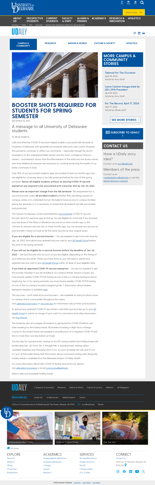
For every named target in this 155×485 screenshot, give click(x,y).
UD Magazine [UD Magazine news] (123, 387)
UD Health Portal (80, 240)
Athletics (134, 18)
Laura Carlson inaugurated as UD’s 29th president (122, 88)
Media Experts (69, 397)
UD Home (15, 25)
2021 (31, 25)
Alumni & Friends (83, 19)
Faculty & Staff (67, 19)
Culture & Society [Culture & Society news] (104, 43)
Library (46, 469)
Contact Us (121, 458)
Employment (12, 472)
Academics (99, 18)
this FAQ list (21, 317)
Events (82, 397)
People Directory (87, 462)
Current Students (52, 19)
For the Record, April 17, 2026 (122, 103)
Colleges (47, 465)
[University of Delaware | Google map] (126, 465)
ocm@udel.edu (125, 163)
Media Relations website (116, 181)
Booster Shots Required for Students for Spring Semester (65, 25)
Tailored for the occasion (120, 72)
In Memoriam (52, 397)
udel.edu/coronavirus (26, 303)
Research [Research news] (50, 43)
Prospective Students (35, 19)
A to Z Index (85, 472)
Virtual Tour (12, 469)
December (39, 25)
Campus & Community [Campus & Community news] (23, 44)
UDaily (24, 25)
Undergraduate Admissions (54, 458)
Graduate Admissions (52, 462)
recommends (65, 213)
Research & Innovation (117, 19)
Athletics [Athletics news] (131, 43)
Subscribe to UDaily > (123, 134)
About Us (11, 458)
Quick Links (131, 12)
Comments (77, 482)
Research (47, 472)
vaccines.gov (47, 303)
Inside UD (38, 397)
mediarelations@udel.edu (116, 177)
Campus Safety (86, 469)
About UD (17, 19)
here (45, 289)
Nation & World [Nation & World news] (77, 43)
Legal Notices (86, 482)
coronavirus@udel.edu (57, 368)
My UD (82, 465)
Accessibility (96, 482)
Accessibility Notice (88, 458)
